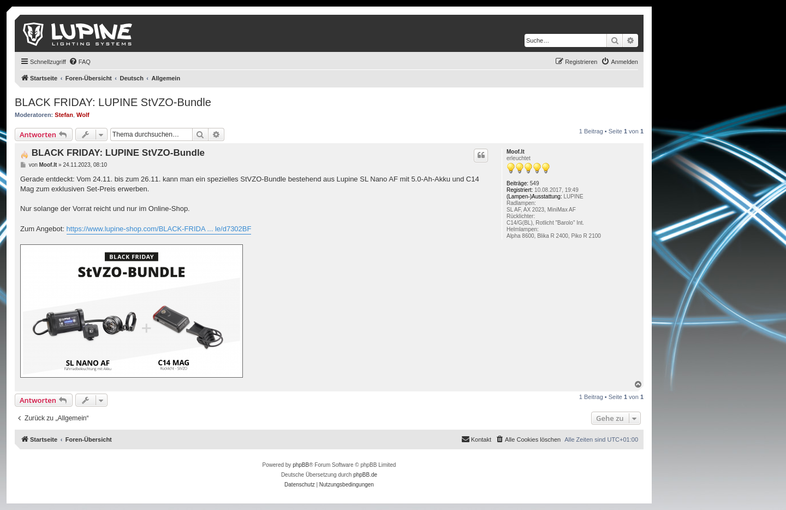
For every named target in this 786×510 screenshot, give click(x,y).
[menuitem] (80, 61)
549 (534, 183)
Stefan (64, 115)
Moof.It (516, 152)
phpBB (301, 465)
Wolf (83, 115)
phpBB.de (365, 475)
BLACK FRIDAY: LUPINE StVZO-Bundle (113, 102)
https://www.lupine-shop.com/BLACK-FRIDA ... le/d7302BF (159, 229)
